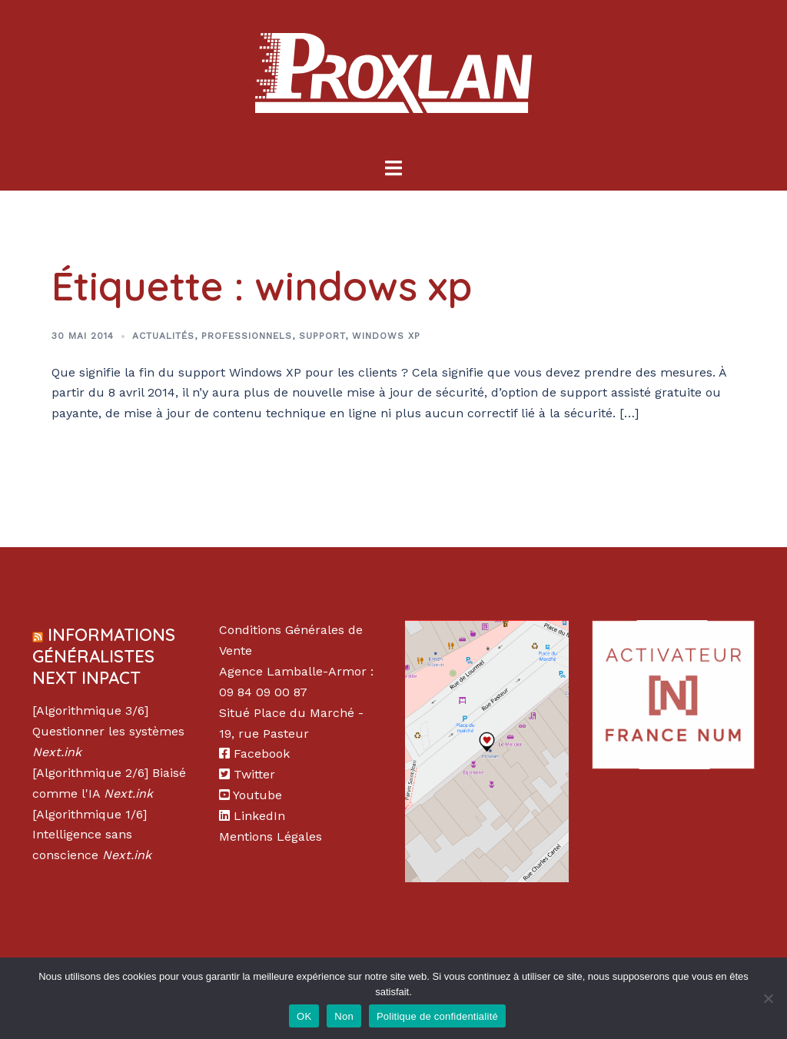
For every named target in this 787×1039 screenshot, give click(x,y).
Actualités (163, 335)
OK (304, 1016)
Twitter (254, 774)
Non (344, 1016)
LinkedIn (259, 815)
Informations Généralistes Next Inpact (103, 656)
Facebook (262, 753)
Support (322, 335)
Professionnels (246, 335)
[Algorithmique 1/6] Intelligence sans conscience (89, 835)
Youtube (257, 795)
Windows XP (386, 335)
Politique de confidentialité (437, 1016)
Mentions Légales (270, 836)
